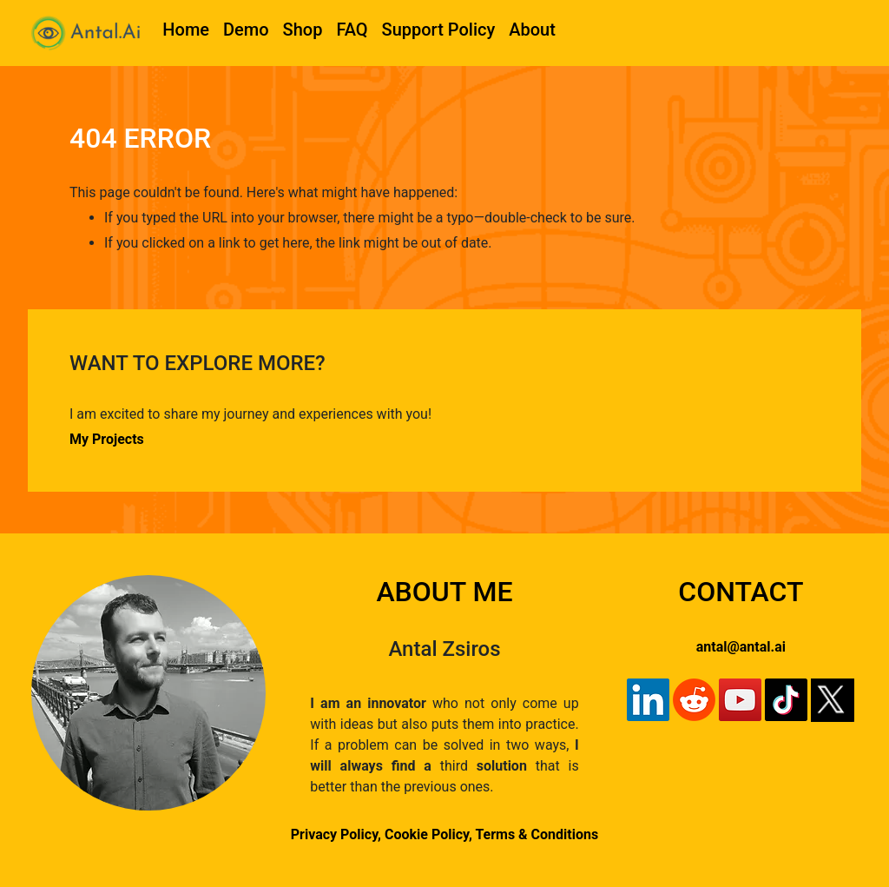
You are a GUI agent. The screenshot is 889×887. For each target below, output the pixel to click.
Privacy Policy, (336, 834)
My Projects (106, 439)
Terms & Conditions (536, 834)
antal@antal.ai (741, 647)
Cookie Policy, (430, 834)
